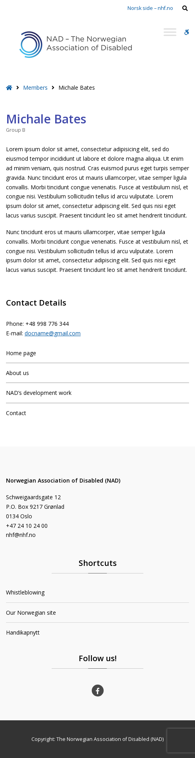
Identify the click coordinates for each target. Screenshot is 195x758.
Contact (16, 413)
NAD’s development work (38, 392)
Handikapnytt (23, 632)
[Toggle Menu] (170, 32)
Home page (21, 353)
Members (35, 87)
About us (17, 373)
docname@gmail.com (53, 333)
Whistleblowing (25, 592)
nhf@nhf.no (21, 535)
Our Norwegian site (31, 612)
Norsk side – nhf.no (150, 8)
